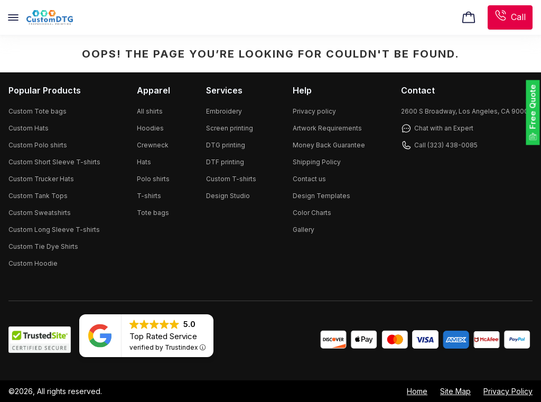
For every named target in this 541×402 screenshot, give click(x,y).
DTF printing (225, 162)
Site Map (455, 391)
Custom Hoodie (33, 263)
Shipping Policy (317, 162)
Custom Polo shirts (37, 145)
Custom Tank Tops (38, 196)
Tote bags (153, 213)
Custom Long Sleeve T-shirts (54, 229)
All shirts (150, 111)
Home (417, 391)
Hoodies (150, 128)
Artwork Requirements (327, 128)
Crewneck (153, 145)
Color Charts (312, 213)
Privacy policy (314, 111)
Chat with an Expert (437, 128)
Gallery (303, 229)
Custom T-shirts (231, 179)
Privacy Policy (508, 391)
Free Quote (533, 107)
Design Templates (321, 196)
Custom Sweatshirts (39, 213)
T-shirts (149, 196)
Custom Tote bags (37, 111)
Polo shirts (153, 179)
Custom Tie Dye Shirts (43, 246)
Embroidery (224, 111)
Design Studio (228, 196)
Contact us (309, 179)
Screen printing (229, 128)
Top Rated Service (163, 336)
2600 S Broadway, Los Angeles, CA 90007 (467, 111)
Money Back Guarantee (329, 145)
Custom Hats (28, 128)
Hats (144, 162)
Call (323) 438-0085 (439, 145)
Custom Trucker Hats (41, 179)
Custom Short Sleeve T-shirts (54, 162)
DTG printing (225, 145)
